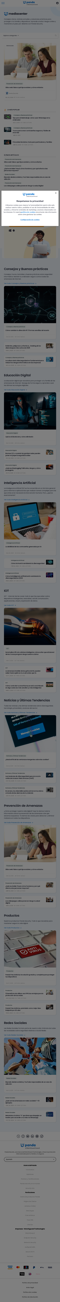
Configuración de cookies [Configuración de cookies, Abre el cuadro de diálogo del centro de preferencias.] (30, 220)
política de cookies (28, 212)
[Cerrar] (56, 193)
